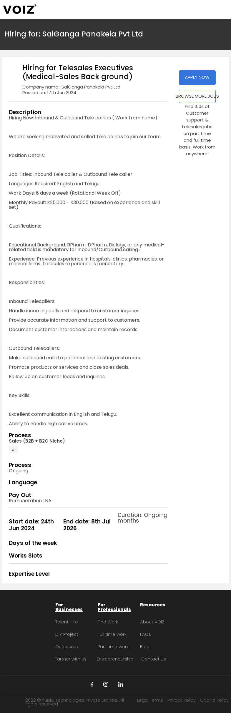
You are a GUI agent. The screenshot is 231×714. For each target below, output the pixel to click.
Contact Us (153, 659)
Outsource (66, 646)
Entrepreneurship (115, 659)
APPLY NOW (197, 77)
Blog (144, 646)
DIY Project (66, 634)
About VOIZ (152, 622)
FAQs (145, 634)
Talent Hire (66, 622)
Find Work (108, 622)
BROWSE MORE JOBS (197, 96)
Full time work (112, 634)
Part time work (113, 646)
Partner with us (71, 659)
